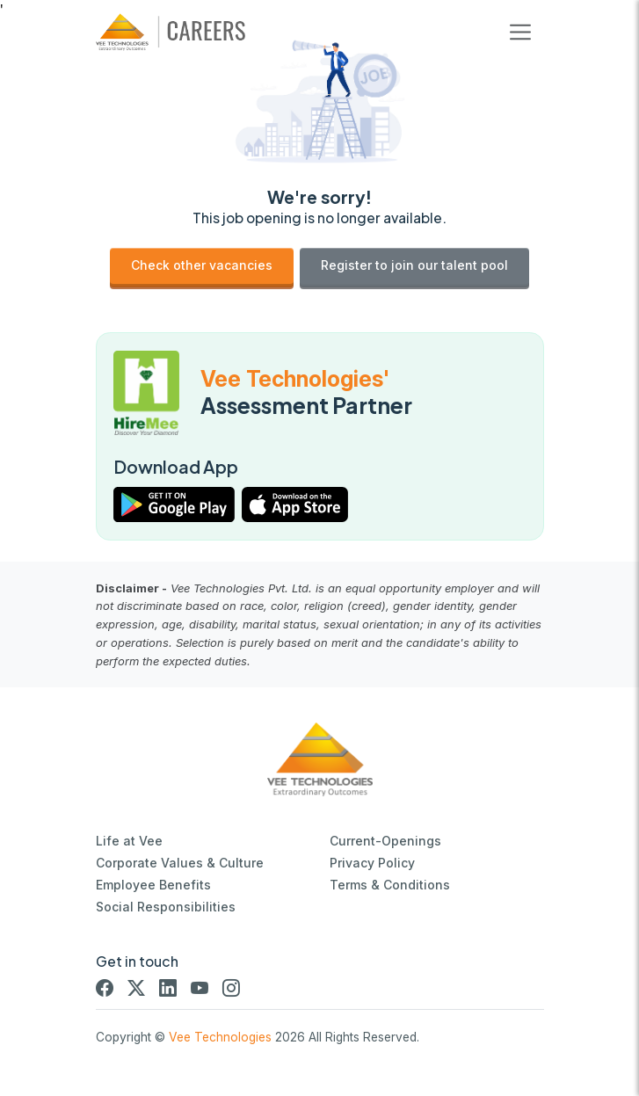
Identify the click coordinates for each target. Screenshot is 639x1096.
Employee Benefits (153, 884)
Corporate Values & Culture (180, 862)
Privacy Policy (372, 862)
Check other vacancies (201, 265)
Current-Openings (385, 840)
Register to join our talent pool (414, 265)
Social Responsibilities (166, 906)
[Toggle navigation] (520, 32)
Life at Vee (129, 840)
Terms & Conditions (390, 884)
